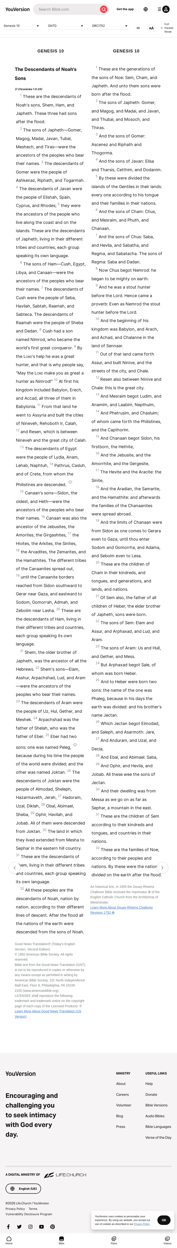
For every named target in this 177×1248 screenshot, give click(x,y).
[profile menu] (162, 9)
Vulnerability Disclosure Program (29, 1214)
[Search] (65, 9)
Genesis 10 (22, 26)
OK (164, 1220)
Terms (33, 1209)
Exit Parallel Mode (167, 27)
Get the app (125, 9)
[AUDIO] (138, 28)
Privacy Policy (15, 1209)
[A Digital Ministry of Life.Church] (88, 1172)
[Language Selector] (145, 9)
